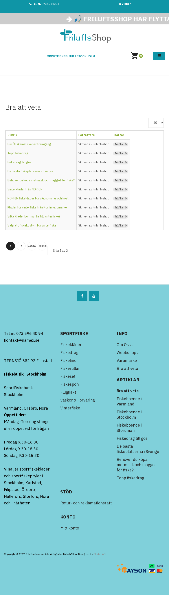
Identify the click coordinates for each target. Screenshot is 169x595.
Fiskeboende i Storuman (129, 428)
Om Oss (125, 344)
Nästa (32, 246)
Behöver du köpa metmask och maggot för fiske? (41, 180)
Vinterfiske (70, 408)
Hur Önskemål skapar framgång (29, 144)
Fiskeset (67, 376)
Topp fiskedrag (17, 153)
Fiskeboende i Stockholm (129, 414)
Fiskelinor (69, 360)
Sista (42, 246)
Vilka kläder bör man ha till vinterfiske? (33, 216)
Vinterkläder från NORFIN (24, 189)
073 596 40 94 (29, 333)
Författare (86, 135)
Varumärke (127, 360)
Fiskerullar (70, 368)
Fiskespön (69, 384)
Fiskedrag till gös (19, 162)
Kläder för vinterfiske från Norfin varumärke (37, 207)
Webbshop (127, 352)
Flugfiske (68, 392)
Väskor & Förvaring (77, 400)
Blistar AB (100, 554)
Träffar (118, 135)
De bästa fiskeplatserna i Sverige (30, 171)
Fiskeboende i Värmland (129, 401)
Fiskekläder (71, 344)
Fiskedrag (69, 352)
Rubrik (12, 135)
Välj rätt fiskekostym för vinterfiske (31, 225)
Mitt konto (69, 528)
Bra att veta (127, 368)
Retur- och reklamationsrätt (86, 503)
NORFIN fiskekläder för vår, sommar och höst (38, 198)
